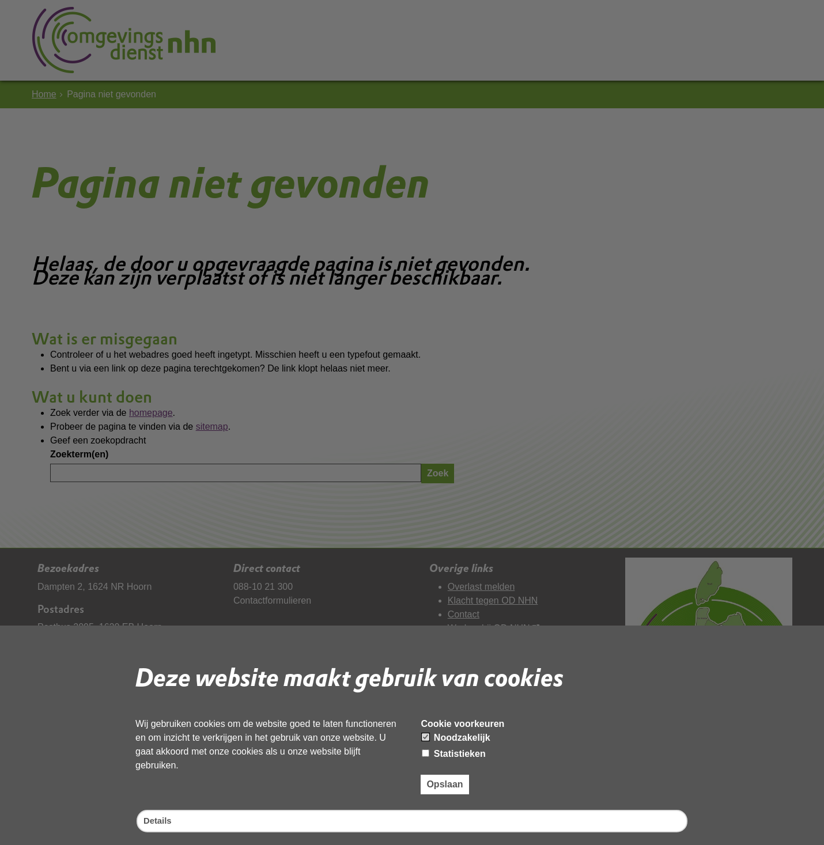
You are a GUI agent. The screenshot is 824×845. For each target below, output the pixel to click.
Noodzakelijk (456, 736)
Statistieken (453, 752)
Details (158, 820)
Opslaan (444, 783)
